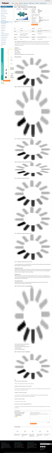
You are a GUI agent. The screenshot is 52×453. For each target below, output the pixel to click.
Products (16, 3)
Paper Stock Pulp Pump (4, 13)
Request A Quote (43, 3)
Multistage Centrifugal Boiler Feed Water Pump (25, 435)
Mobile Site (42, 449)
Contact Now (35, 24)
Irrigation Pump (3, 30)
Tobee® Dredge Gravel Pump (18, 443)
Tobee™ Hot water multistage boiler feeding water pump (32, 435)
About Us (20, 3)
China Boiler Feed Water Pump (12, 452)
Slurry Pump (3, 8)
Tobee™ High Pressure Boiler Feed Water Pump (40, 435)
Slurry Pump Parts (3, 40)
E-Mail (41, 448)
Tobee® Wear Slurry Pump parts (31, 443)
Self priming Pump (3, 23)
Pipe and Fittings (3, 42)
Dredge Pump (3, 15)
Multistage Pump (3, 20)
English (49, 0)
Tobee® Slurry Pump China (5, 443)
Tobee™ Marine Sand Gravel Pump (19, 447)
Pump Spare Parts (30, 442)
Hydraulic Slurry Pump (4, 37)
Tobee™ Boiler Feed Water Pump (47, 435)
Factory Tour (26, 3)
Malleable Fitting (3, 44)
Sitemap (44, 448)
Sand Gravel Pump (3, 11)
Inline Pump (2, 28)
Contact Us (37, 3)
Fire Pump (2, 32)
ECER (46, 452)
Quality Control (31, 3)
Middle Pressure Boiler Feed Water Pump (17, 435)
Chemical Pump (3, 25)
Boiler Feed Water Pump (10, 5)
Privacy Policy (6, 452)
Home (13, 3)
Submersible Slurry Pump (4, 35)
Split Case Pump (3, 18)
